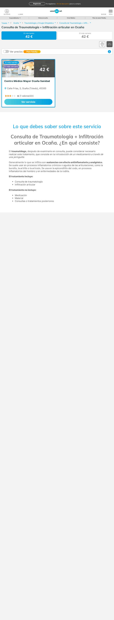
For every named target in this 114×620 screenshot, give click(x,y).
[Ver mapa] (102, 44)
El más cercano (85, 35)
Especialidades (14, 18)
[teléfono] (20, 11)
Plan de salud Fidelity (99, 18)
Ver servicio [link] (28, 101)
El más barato (29, 35)
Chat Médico (71, 18)
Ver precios (25, 51)
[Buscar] (103, 11)
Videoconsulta (43, 18)
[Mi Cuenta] (7, 11)
